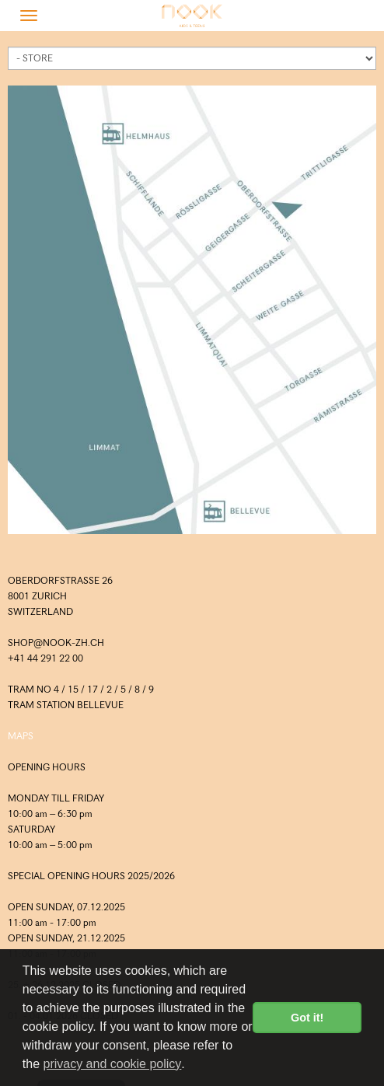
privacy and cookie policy (112, 1063)
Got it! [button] (307, 1017)
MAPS (20, 736)
